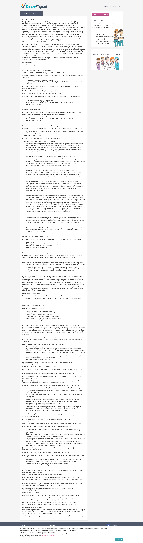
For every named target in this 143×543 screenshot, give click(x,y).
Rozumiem (119, 539)
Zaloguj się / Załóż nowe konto (113, 6)
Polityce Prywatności (48, 536)
